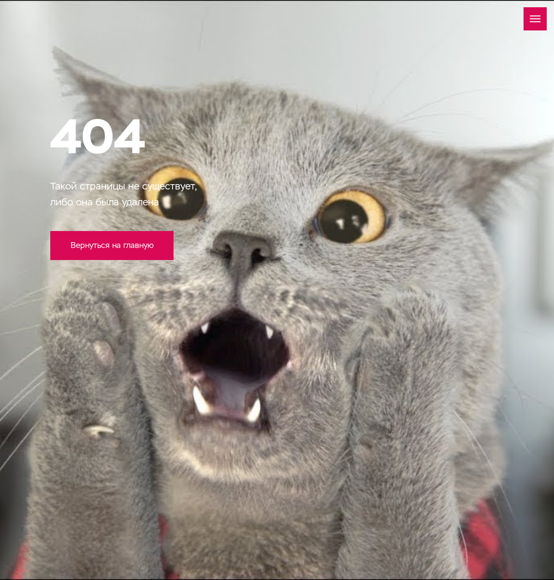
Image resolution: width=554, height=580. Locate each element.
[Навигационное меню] (535, 18)
